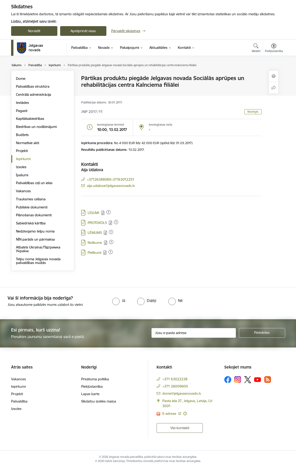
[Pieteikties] (262, 333)
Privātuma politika (95, 379)
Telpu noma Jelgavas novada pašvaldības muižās (38, 261)
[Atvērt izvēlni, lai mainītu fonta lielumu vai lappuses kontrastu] (274, 48)
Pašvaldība (19, 401)
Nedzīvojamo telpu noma (35, 231)
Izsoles (21, 167)
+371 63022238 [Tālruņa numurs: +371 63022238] (175, 379)
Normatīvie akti (27, 143)
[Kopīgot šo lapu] (273, 87)
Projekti (22, 151)
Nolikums (95, 242)
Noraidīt (34, 31)
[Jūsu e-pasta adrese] (193, 333)
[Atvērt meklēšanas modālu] (256, 48)
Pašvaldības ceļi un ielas (34, 183)
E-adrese (169, 413)
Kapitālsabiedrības (30, 118)
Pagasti (21, 110)
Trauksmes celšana (31, 199)
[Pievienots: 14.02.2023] (108, 212)
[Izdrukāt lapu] (273, 76)
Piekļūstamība (92, 386)
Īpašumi (22, 175)
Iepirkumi (23, 159)
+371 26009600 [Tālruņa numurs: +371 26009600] (175, 386)
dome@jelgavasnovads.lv (181, 393)
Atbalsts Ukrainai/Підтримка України (38, 249)
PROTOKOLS (97, 222)
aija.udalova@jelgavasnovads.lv (111, 185)
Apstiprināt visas (83, 31)
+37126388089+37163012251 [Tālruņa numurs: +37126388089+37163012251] (110, 179)
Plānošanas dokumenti (34, 215)
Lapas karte (90, 394)
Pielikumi (94, 252)
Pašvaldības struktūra (32, 86)
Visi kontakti (179, 428)
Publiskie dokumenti (31, 207)
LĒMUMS (95, 232)
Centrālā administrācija (33, 94)
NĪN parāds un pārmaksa (35, 239)
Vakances (23, 191)
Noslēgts (253, 111)
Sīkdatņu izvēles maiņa (98, 401)
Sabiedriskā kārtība (31, 223)
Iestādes (22, 102)
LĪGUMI (93, 213)
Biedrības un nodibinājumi (36, 126)
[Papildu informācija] (185, 413)
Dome (20, 78)
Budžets (22, 135)
